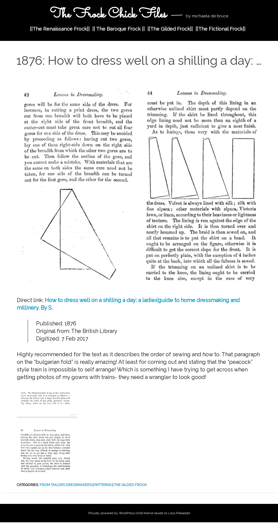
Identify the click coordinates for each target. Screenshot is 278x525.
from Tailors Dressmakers (66, 485)
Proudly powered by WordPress (111, 513)
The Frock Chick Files (108, 14)
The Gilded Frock (130, 485)
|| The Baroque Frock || (118, 29)
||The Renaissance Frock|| (60, 29)
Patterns (103, 485)
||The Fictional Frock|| (220, 29)
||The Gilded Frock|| (170, 29)
